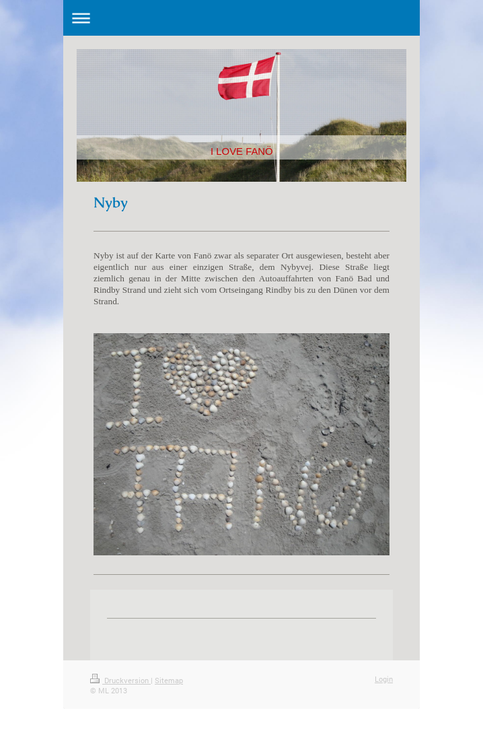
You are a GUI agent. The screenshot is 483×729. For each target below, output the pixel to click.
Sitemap (169, 680)
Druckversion (120, 680)
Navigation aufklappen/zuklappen (241, 17)
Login (384, 679)
